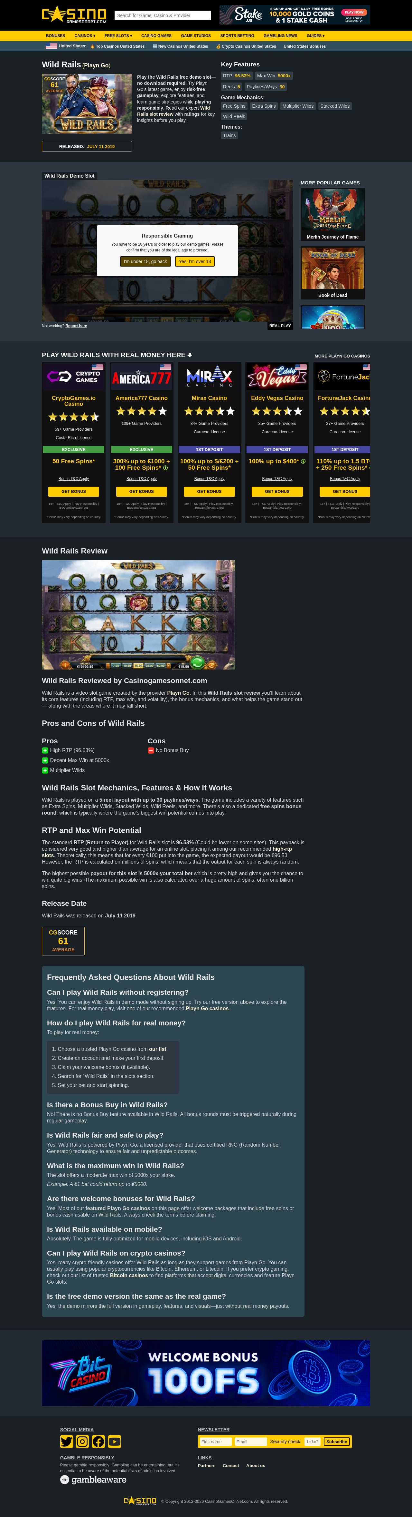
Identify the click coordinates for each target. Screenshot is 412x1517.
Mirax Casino (209, 398)
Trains (229, 135)
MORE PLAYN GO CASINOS (342, 356)
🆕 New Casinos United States (180, 46)
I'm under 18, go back (145, 261)
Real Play (280, 326)
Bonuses (55, 36)
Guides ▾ (315, 36)
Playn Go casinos (207, 1008)
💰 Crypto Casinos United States (246, 46)
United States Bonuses (305, 46)
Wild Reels (234, 116)
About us (255, 1465)
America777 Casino (142, 398)
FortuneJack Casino (345, 398)
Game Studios (196, 36)
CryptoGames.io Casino (74, 401)
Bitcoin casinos (129, 1275)
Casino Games (156, 36)
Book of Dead (332, 295)
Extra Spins (264, 106)
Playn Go (96, 65)
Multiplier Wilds (298, 106)
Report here (76, 326)
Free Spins (234, 106)
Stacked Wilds (335, 106)
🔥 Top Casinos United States (117, 46)
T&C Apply (63, 503)
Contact (231, 1465)
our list (157, 1049)
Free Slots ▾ (118, 36)
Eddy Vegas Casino (277, 398)
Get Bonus (73, 491)
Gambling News (280, 36)
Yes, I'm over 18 (195, 261)
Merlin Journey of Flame (333, 237)
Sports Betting (237, 36)
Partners (207, 1465)
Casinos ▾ (85, 36)
